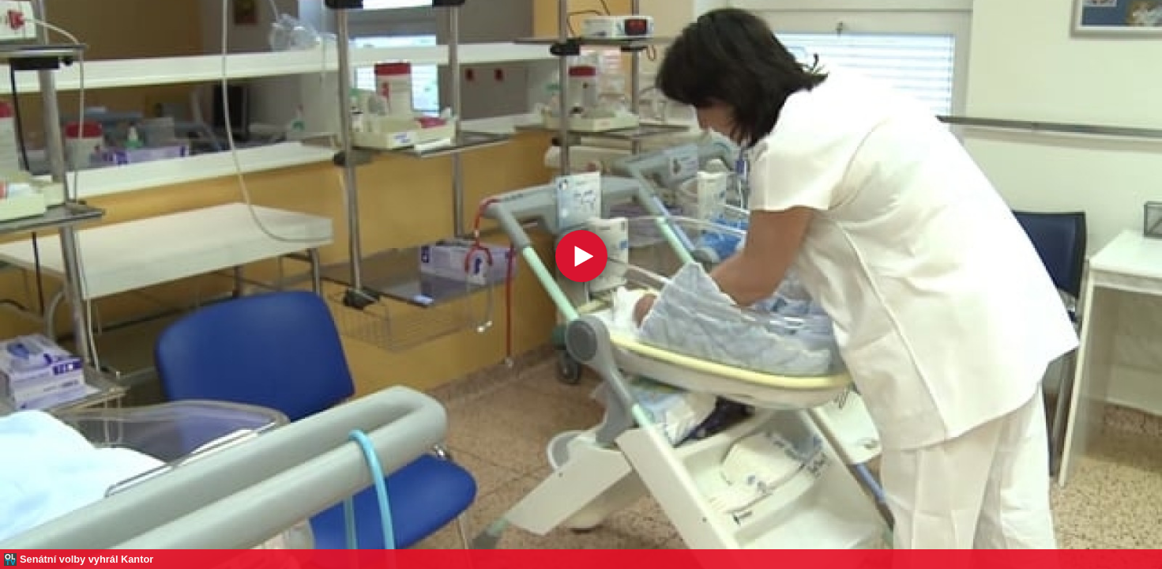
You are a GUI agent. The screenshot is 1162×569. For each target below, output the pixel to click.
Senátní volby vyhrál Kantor (86, 559)
